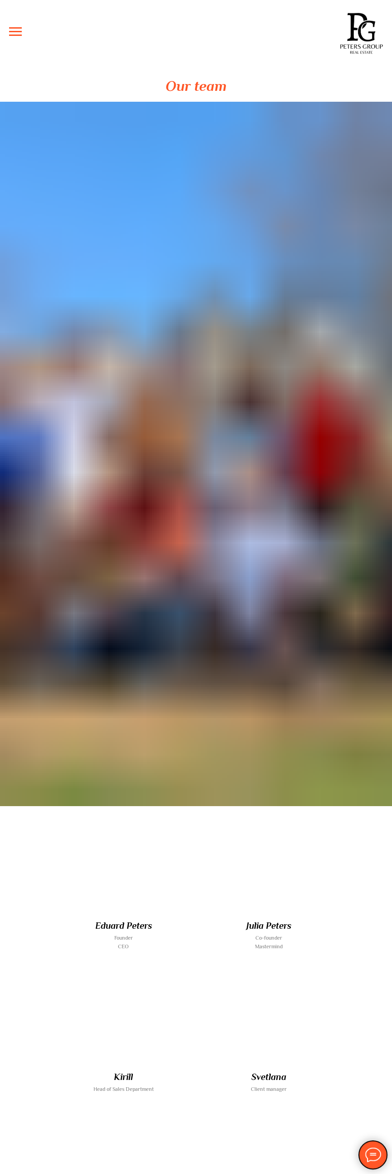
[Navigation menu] (15, 31)
